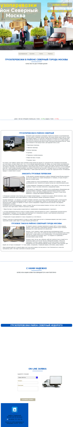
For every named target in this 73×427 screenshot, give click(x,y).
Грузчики (32, 53)
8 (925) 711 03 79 (59, 11)
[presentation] (28, 382)
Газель (41, 53)
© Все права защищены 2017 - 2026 (37, 426)
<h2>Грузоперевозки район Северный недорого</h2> (36, 334)
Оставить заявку (27, 388)
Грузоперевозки (23, 53)
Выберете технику (23, 361)
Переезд (50, 53)
